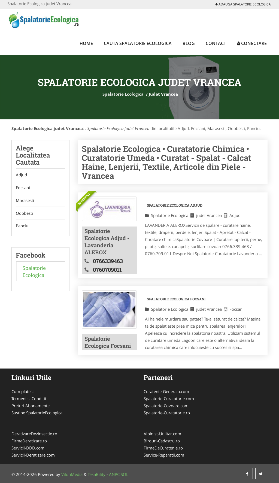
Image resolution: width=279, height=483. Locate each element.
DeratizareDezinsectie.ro (34, 433)
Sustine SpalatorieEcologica (36, 412)
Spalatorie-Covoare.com (166, 405)
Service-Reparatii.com (164, 455)
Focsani (23, 188)
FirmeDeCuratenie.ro (163, 448)
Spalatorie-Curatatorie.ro (167, 412)
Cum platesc (22, 391)
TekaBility (96, 474)
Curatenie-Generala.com (166, 391)
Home (86, 43)
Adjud (21, 175)
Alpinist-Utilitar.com (162, 433)
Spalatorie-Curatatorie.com (169, 398)
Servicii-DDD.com (27, 448)
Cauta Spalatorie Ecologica (138, 43)
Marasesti (25, 200)
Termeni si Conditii (28, 398)
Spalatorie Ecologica (123, 94)
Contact (216, 43)
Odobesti (24, 213)
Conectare (252, 43)
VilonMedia (72, 474)
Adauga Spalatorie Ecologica (243, 4)
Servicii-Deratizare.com (33, 455)
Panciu (22, 226)
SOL (124, 474)
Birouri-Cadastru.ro (162, 440)
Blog (189, 43)
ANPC (114, 474)
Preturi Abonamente (30, 405)
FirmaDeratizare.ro (29, 440)
